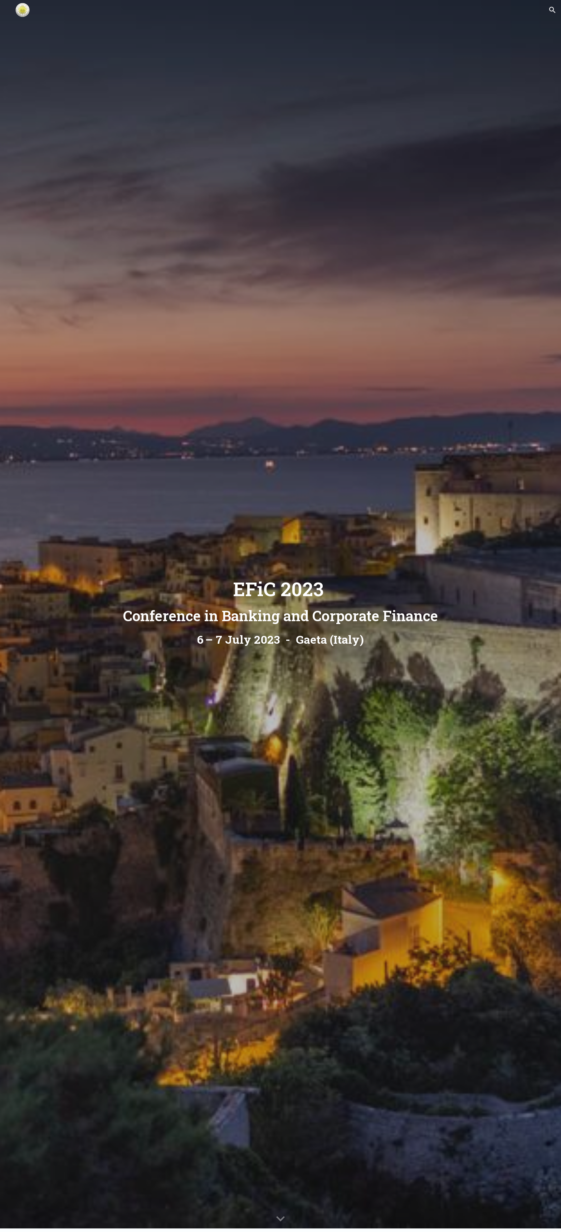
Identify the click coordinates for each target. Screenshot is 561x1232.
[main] (280, 615)
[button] (552, 10)
